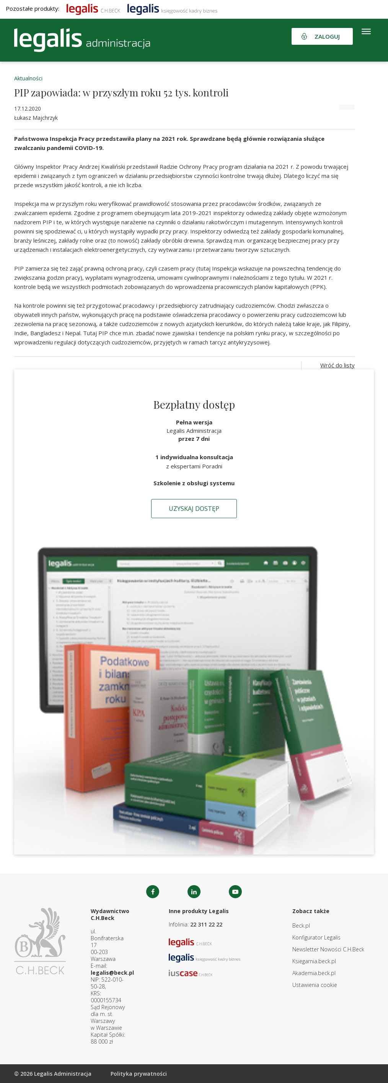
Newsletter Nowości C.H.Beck (328, 949)
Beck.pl (301, 925)
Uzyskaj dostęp (194, 508)
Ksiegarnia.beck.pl (314, 961)
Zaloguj (327, 36)
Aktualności (28, 78)
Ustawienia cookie (314, 984)
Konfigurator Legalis (316, 937)
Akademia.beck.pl (314, 973)
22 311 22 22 (206, 924)
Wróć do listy (337, 365)
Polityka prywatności (139, 1073)
